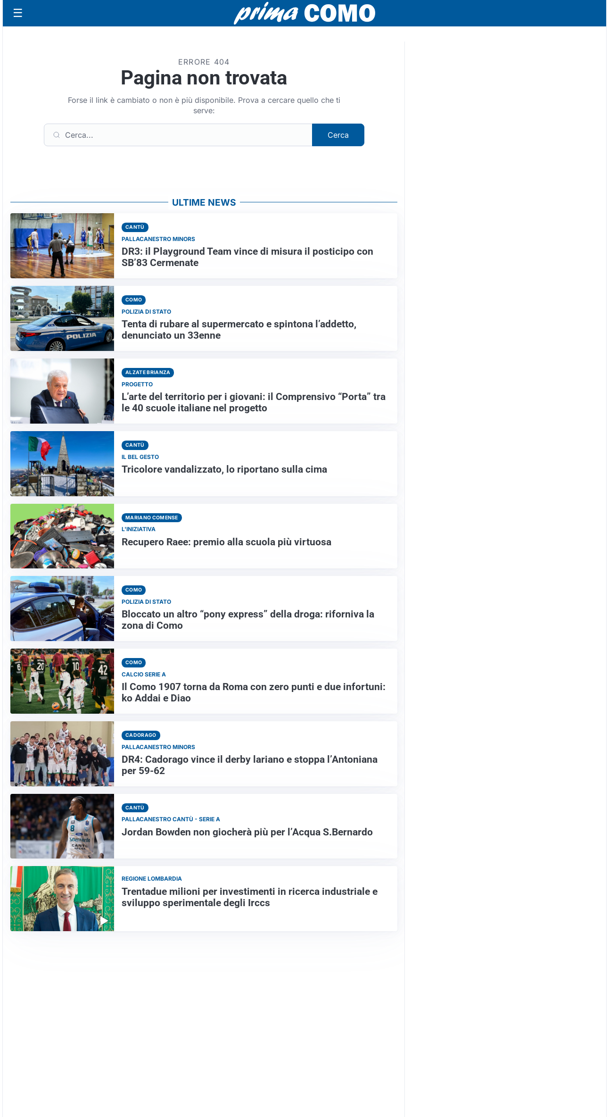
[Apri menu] (18, 13)
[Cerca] (178, 135)
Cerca (338, 135)
